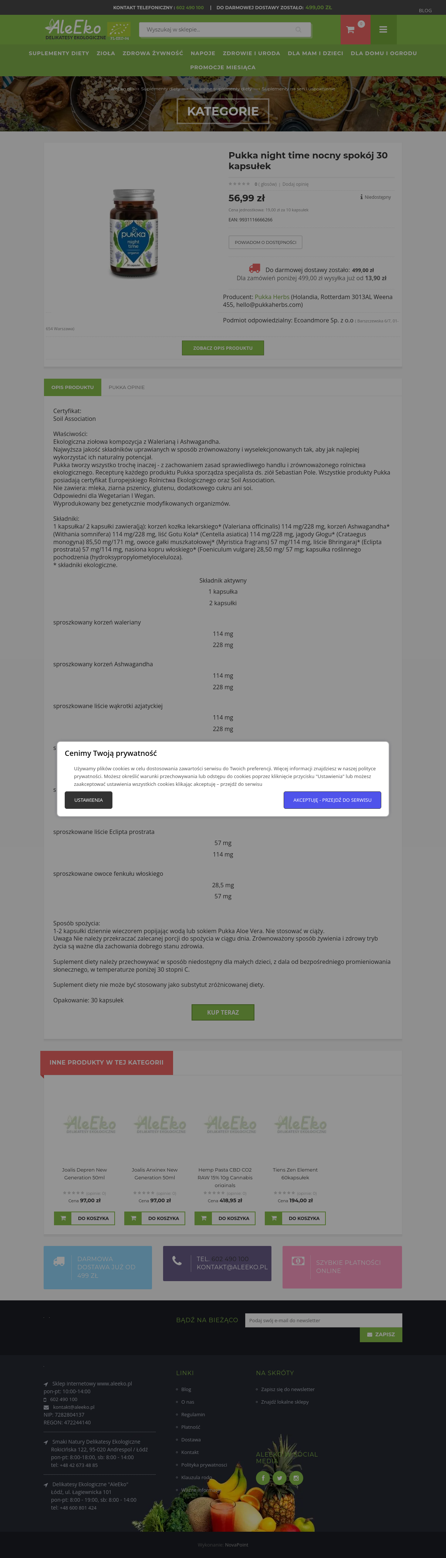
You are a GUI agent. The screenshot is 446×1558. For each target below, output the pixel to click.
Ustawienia (88, 800)
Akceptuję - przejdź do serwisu (332, 800)
